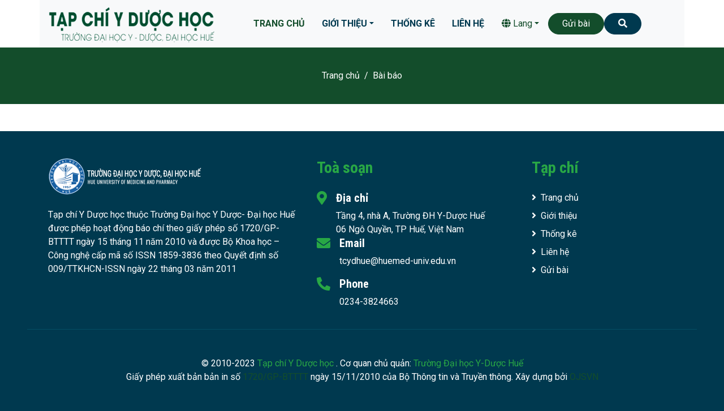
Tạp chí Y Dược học (296, 363)
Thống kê (413, 23)
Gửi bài (576, 23)
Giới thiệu (344, 23)
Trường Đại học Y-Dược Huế (468, 363)
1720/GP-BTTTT (275, 376)
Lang (517, 23)
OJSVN (584, 376)
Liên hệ (468, 23)
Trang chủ (279, 23)
